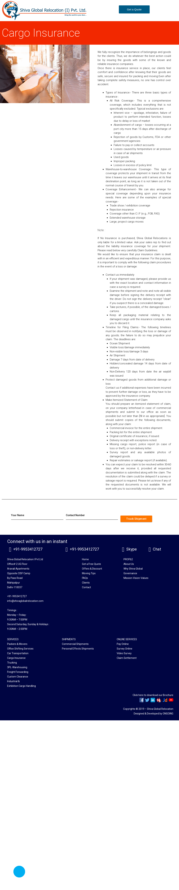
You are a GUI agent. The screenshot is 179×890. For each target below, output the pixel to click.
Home (85, 559)
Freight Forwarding (17, 672)
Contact (86, 587)
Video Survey (124, 653)
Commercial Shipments (75, 644)
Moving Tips (89, 573)
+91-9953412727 (27, 549)
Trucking (12, 662)
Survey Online (124, 648)
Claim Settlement (127, 658)
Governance (130, 573)
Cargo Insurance (16, 658)
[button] (134, 9)
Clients (86, 582)
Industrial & (13, 681)
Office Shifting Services (20, 648)
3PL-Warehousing (17, 667)
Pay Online (123, 644)
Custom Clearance (17, 676)
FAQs (85, 578)
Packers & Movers (17, 644)
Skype (131, 549)
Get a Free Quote (91, 564)
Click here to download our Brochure (153, 695)
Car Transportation (17, 653)
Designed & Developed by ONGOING (153, 713)
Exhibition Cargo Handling (21, 685)
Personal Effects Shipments (78, 648)
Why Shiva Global (133, 568)
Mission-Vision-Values (136, 578)
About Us (129, 564)
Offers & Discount (92, 568)
